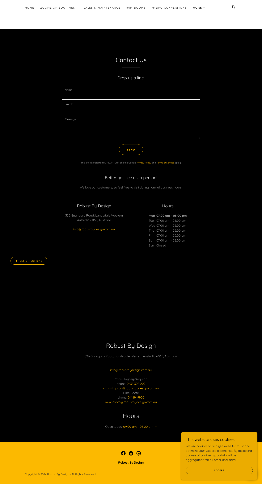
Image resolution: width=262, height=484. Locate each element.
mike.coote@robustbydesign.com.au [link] (131, 402)
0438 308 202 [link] (136, 384)
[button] (199, 6)
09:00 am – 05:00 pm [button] (138, 426)
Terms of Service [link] (165, 162)
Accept (219, 475)
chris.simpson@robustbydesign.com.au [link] (131, 388)
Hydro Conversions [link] (169, 7)
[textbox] (131, 90)
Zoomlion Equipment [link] (58, 7)
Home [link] (29, 7)
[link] (123, 453)
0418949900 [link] (136, 397)
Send (131, 149)
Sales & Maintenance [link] (101, 7)
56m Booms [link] (136, 7)
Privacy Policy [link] (144, 162)
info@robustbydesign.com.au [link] (94, 229)
